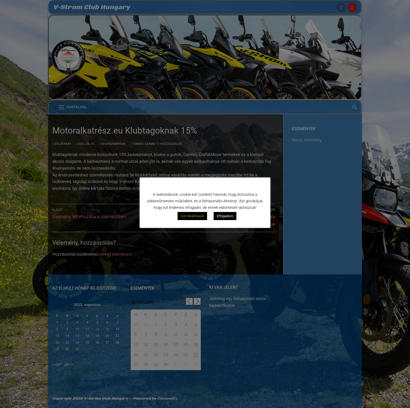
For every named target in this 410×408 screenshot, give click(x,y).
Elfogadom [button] (225, 216)
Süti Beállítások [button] (192, 216)
